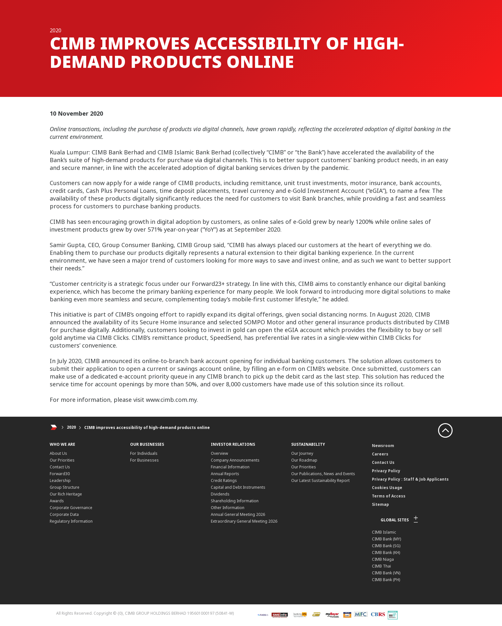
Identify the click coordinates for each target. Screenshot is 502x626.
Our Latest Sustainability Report (320, 480)
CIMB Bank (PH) (386, 579)
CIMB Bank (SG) (386, 545)
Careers (380, 454)
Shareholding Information (235, 501)
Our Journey (302, 453)
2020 (71, 427)
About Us (58, 453)
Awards (57, 501)
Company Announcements (235, 460)
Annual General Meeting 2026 (238, 514)
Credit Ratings (224, 480)
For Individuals (144, 453)
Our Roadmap (304, 460)
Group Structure (64, 487)
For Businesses (144, 460)
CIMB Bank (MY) (386, 539)
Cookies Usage (387, 487)
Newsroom (383, 445)
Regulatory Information (71, 521)
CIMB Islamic (384, 532)
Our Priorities (62, 460)
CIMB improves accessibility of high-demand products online (147, 427)
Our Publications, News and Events (323, 473)
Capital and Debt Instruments (238, 487)
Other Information (227, 507)
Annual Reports (225, 473)
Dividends (220, 494)
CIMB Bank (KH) (386, 552)
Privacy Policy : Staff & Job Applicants (410, 479)
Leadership (60, 480)
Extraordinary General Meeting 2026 (244, 521)
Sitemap (380, 504)
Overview (219, 453)
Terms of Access (388, 496)
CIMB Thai (381, 566)
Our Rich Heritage (66, 494)
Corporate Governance (71, 507)
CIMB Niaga (383, 559)
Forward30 (60, 473)
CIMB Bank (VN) (386, 573)
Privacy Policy (386, 471)
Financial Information (230, 467)
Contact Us (60, 467)
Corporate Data (64, 514)
